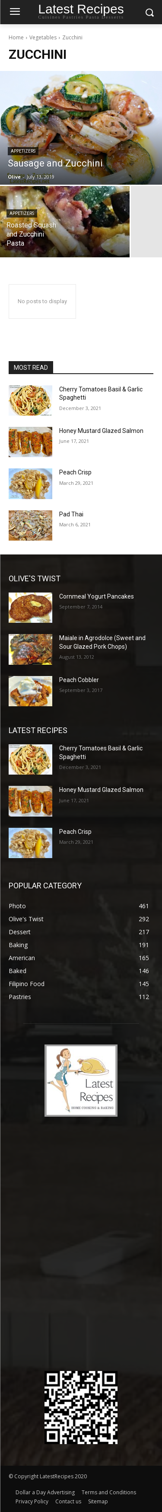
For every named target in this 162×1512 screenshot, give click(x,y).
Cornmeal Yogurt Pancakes (96, 596)
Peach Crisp (75, 472)
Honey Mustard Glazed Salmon (101, 430)
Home (16, 37)
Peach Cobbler (79, 679)
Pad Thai (71, 514)
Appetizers (23, 151)
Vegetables (43, 37)
